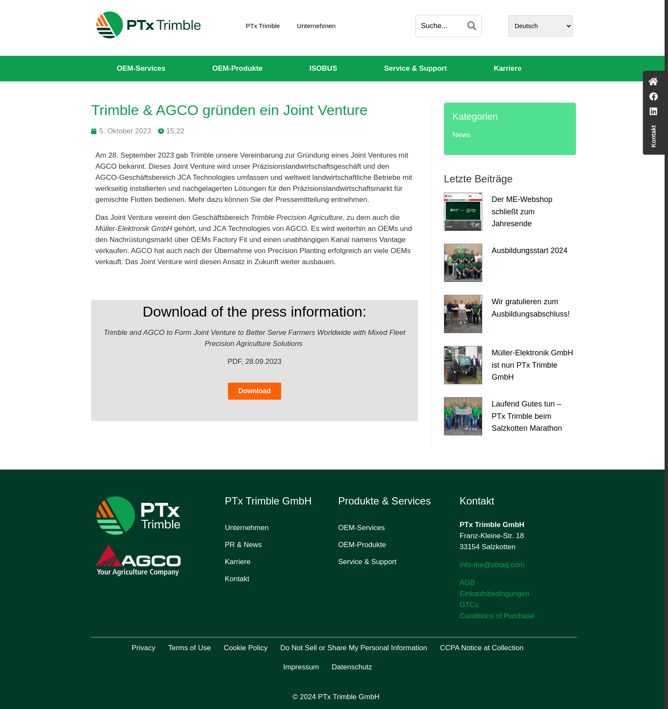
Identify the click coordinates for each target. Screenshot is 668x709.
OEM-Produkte (237, 68)
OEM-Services (141, 68)
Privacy (143, 648)
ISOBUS (323, 68)
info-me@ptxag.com (492, 565)
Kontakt (237, 579)
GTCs (469, 605)
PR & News (243, 545)
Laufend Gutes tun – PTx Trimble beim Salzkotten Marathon (527, 416)
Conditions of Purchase (497, 616)
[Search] (471, 26)
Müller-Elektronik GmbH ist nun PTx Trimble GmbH (532, 365)
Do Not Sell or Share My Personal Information (353, 648)
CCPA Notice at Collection (482, 648)
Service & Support (415, 68)
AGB (467, 583)
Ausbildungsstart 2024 (529, 250)
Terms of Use (189, 648)
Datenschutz (352, 667)
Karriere (507, 68)
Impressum (301, 667)
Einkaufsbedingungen (495, 594)
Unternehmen (316, 25)
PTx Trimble (263, 25)
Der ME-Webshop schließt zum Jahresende (522, 211)
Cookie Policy (246, 648)
